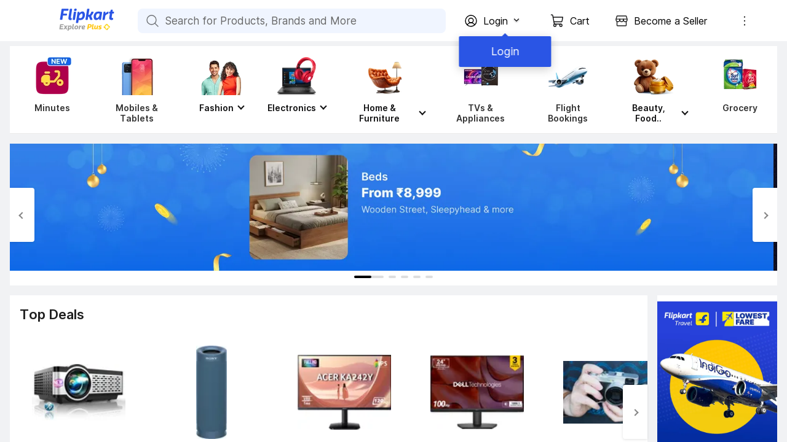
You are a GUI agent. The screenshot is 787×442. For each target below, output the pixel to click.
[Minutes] (50, 89)
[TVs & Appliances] (480, 89)
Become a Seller (670, 21)
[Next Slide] (765, 215)
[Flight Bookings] (567, 89)
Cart (580, 21)
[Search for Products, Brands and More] (151, 21)
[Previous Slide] (22, 215)
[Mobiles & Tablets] (137, 89)
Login (504, 51)
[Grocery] (737, 89)
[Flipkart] (66, 29)
